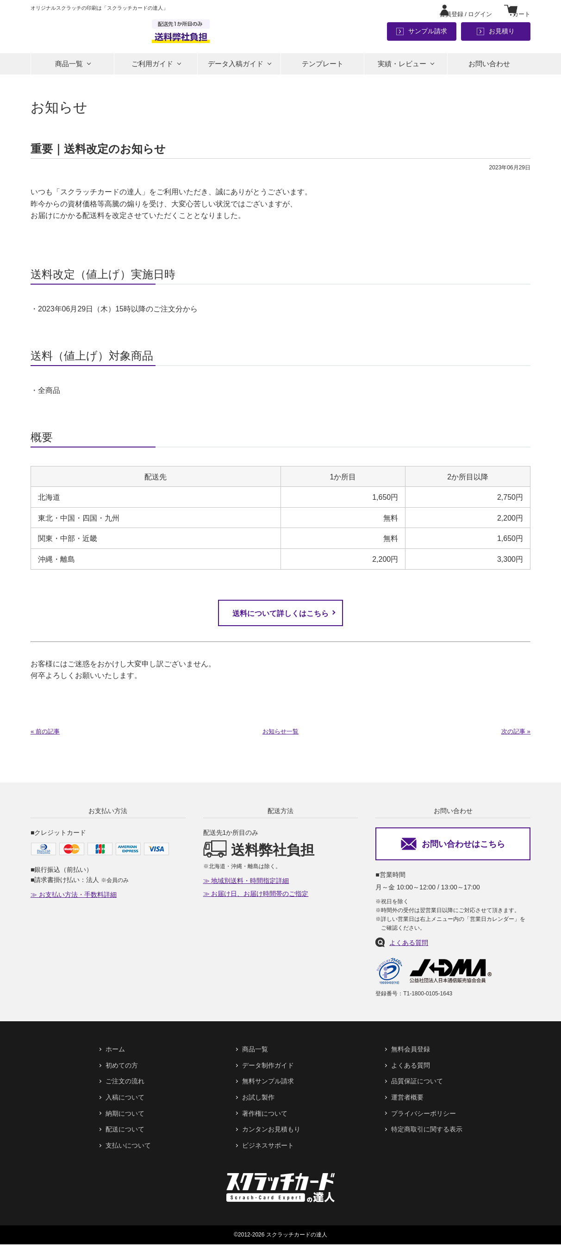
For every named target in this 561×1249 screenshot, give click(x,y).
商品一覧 (69, 67)
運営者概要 (407, 1102)
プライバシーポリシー (423, 1118)
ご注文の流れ (125, 1086)
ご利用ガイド (152, 67)
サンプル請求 (427, 32)
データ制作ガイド (268, 1070)
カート (520, 10)
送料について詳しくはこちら (280, 617)
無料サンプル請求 (268, 1086)
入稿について (125, 1102)
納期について (125, 1118)
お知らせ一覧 (280, 735)
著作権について (264, 1118)
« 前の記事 (46, 735)
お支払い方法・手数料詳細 (78, 899)
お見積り (502, 32)
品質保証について (417, 1086)
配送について (125, 1133)
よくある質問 (408, 947)
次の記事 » (514, 735)
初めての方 (122, 1070)
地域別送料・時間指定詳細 (250, 885)
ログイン (456, 10)
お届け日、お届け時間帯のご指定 (259, 898)
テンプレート (322, 67)
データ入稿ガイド (235, 67)
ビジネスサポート (268, 1150)
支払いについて (128, 1150)
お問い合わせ (489, 67)
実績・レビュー (402, 67)
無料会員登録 (410, 1054)
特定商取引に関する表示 (426, 1133)
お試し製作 (258, 1102)
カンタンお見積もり (271, 1133)
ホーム (115, 1054)
